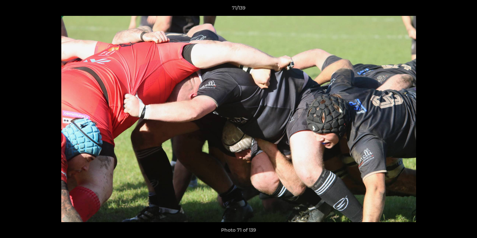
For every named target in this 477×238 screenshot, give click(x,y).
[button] (465, 10)
